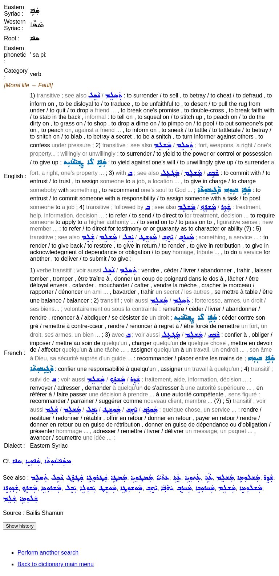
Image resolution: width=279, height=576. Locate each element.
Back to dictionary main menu (55, 564)
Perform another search (47, 552)
